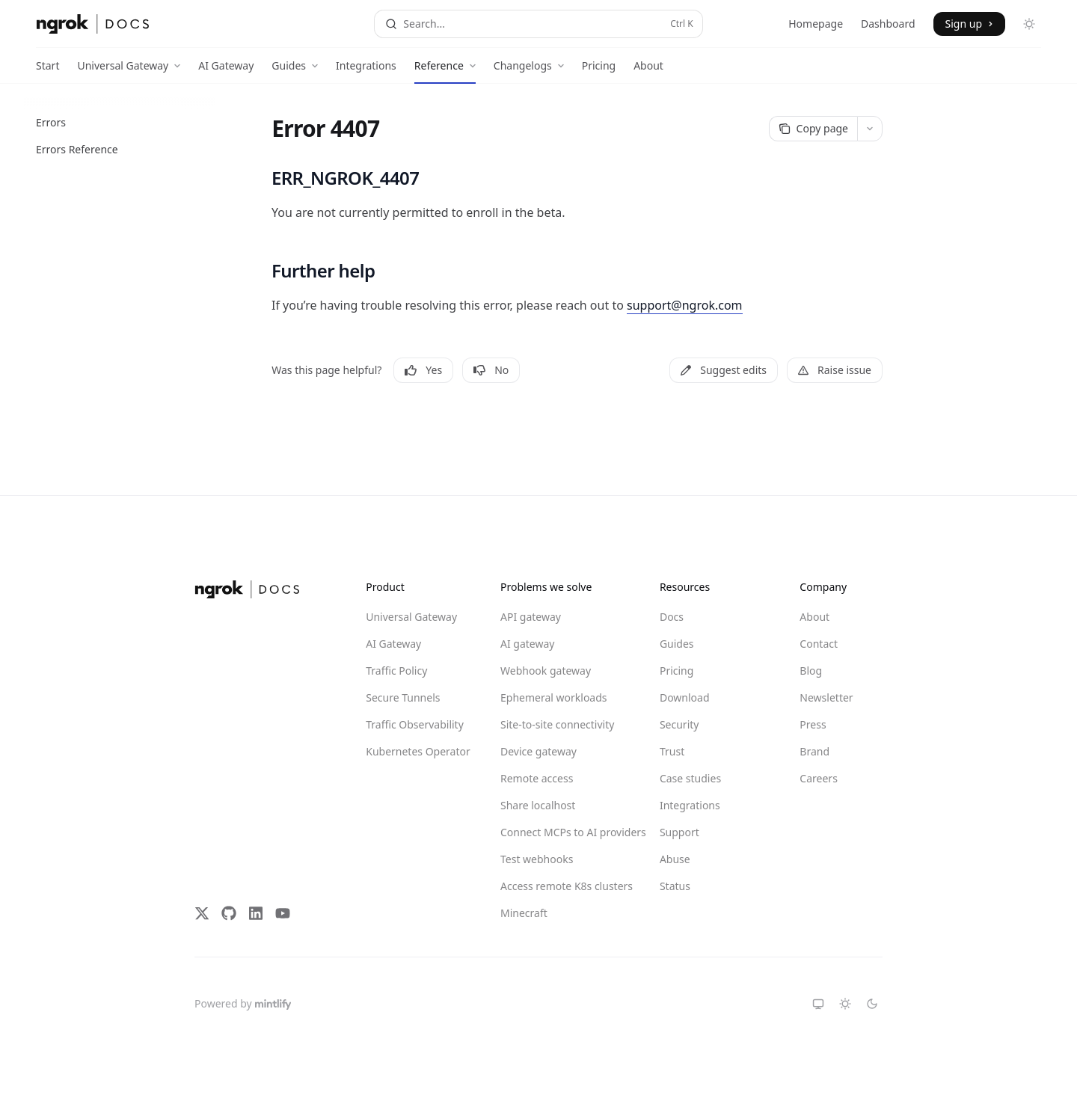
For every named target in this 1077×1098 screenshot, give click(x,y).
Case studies (690, 778)
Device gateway (538, 751)
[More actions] (870, 128)
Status (675, 886)
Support (679, 832)
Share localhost (537, 805)
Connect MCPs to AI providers (554, 832)
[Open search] (538, 23)
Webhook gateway (545, 670)
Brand (814, 751)
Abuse (675, 859)
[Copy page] (813, 128)
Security (679, 724)
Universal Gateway (411, 617)
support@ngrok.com (685, 305)
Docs (672, 617)
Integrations (366, 71)
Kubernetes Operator (418, 751)
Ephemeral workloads (553, 697)
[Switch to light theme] (845, 1003)
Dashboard (888, 23)
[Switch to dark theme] (872, 1003)
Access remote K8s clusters (554, 886)
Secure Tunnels (403, 697)
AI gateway (527, 644)
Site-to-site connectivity (554, 724)
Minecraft (523, 913)
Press (813, 724)
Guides (677, 644)
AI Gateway (226, 71)
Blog (811, 670)
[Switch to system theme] (818, 1003)
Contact (819, 644)
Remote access (536, 778)
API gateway (530, 617)
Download (685, 697)
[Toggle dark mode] (1029, 24)
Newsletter (826, 697)
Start (47, 71)
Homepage (815, 23)
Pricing (599, 71)
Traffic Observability (415, 724)
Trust (672, 751)
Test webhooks (536, 859)
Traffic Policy (396, 670)
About (648, 71)
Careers (818, 778)
